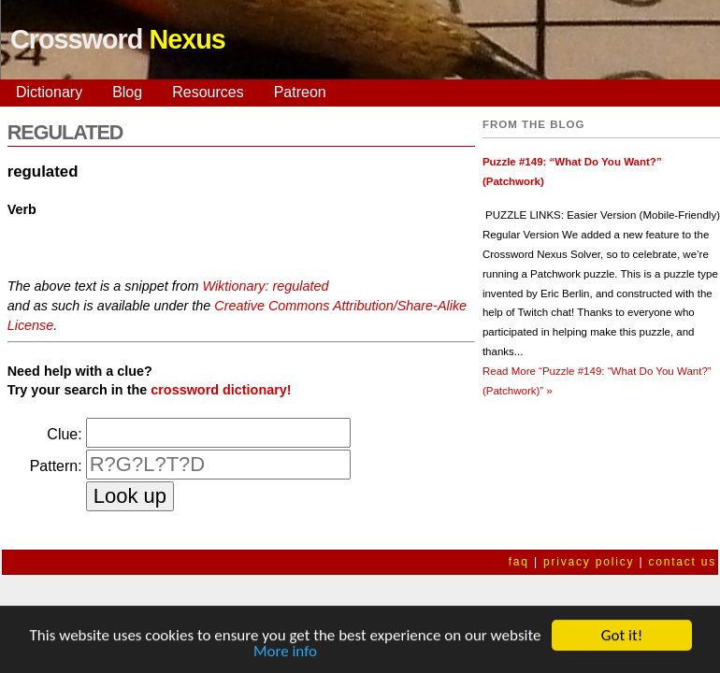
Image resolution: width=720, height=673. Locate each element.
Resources (207, 92)
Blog (127, 92)
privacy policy (588, 561)
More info (285, 652)
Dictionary (49, 92)
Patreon (300, 92)
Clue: (64, 434)
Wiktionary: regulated (265, 286)
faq (519, 561)
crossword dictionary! (221, 389)
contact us (682, 561)
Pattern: (56, 466)
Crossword (117, 39)
